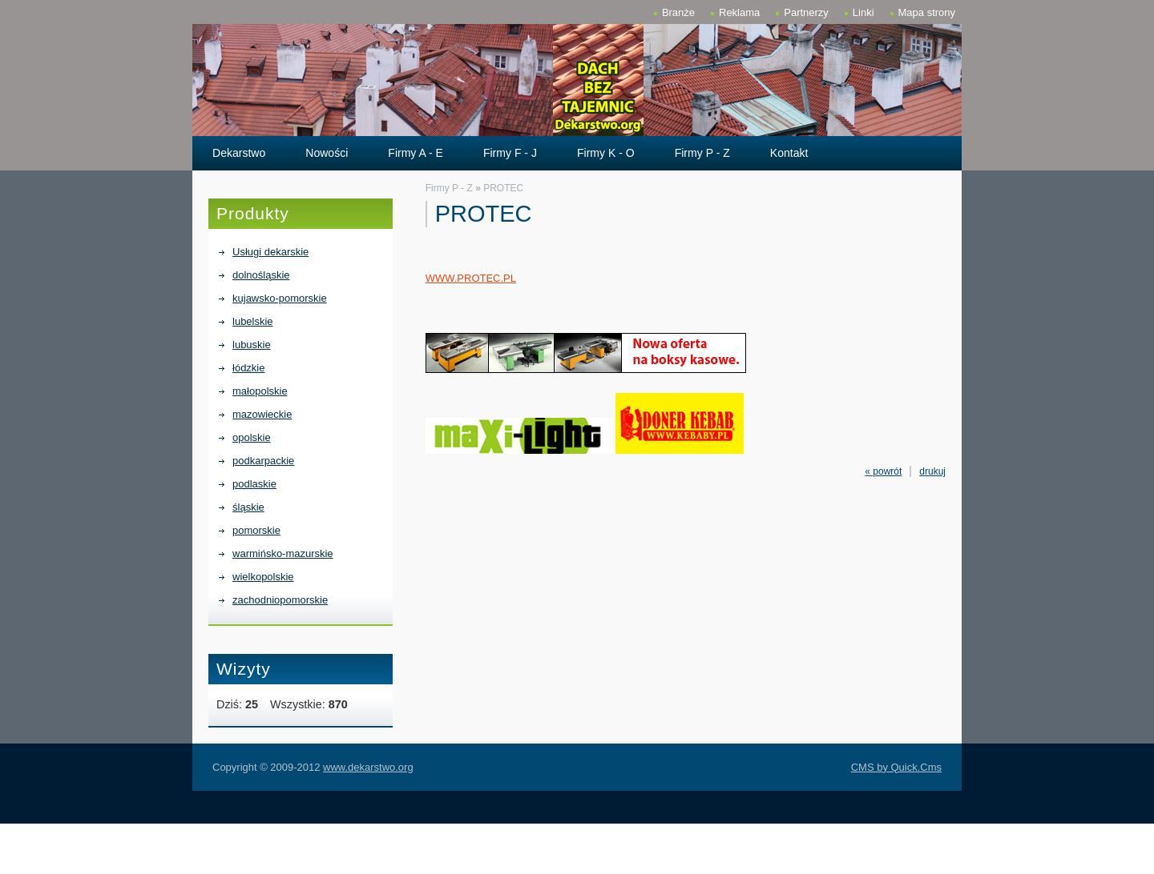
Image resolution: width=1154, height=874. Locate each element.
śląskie (248, 507)
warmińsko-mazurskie (282, 553)
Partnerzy (806, 12)
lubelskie (252, 321)
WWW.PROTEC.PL (471, 278)
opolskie (251, 437)
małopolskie (260, 391)
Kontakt (789, 152)
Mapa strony (926, 12)
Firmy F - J (510, 152)
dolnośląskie (260, 275)
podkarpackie (263, 461)
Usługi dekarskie (270, 252)
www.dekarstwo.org (368, 767)
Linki (863, 12)
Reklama (739, 12)
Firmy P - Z (702, 152)
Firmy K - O (606, 152)
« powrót (883, 471)
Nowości (326, 152)
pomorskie (256, 530)
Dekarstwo (238, 152)
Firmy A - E (415, 152)
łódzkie (248, 368)
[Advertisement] (577, 848)
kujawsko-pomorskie (279, 298)
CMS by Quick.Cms (896, 767)
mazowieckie (262, 414)
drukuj (932, 471)
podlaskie (254, 484)
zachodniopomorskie (280, 600)
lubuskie (251, 345)
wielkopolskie (263, 577)
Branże (678, 12)
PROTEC (503, 188)
